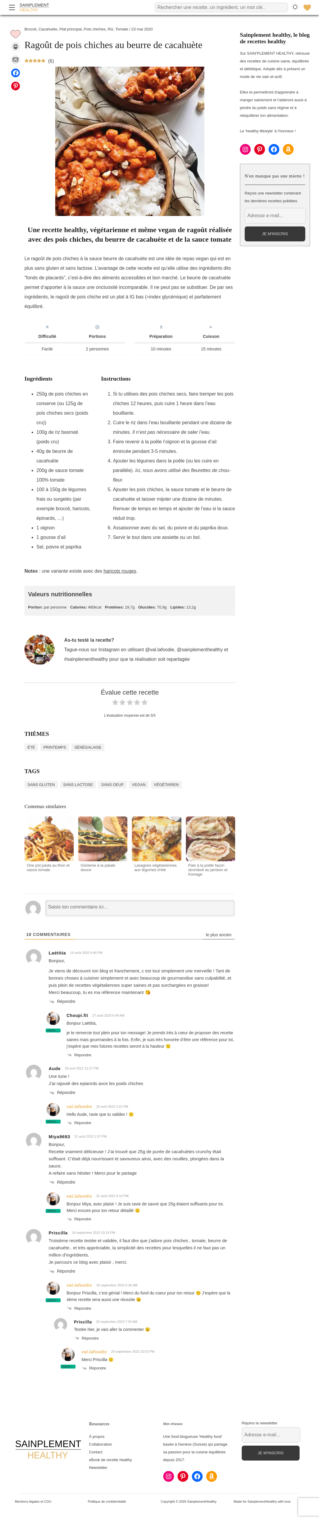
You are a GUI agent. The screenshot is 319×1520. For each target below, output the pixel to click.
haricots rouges (120, 571)
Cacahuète (47, 29)
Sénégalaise (87, 747)
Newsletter (98, 1467)
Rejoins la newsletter (260, 1423)
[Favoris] (307, 7)
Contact (95, 1452)
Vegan (139, 784)
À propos (96, 1436)
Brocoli (30, 29)
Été (31, 747)
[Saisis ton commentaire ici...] (140, 908)
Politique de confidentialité (107, 1501)
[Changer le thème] (295, 7)
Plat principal (70, 29)
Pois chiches (95, 29)
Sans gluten (41, 784)
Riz (110, 29)
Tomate (121, 29)
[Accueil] (34, 7)
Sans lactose (78, 784)
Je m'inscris (275, 234)
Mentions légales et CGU (33, 1501)
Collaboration (100, 1444)
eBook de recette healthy (110, 1460)
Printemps (54, 747)
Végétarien (166, 784)
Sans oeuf (112, 784)
